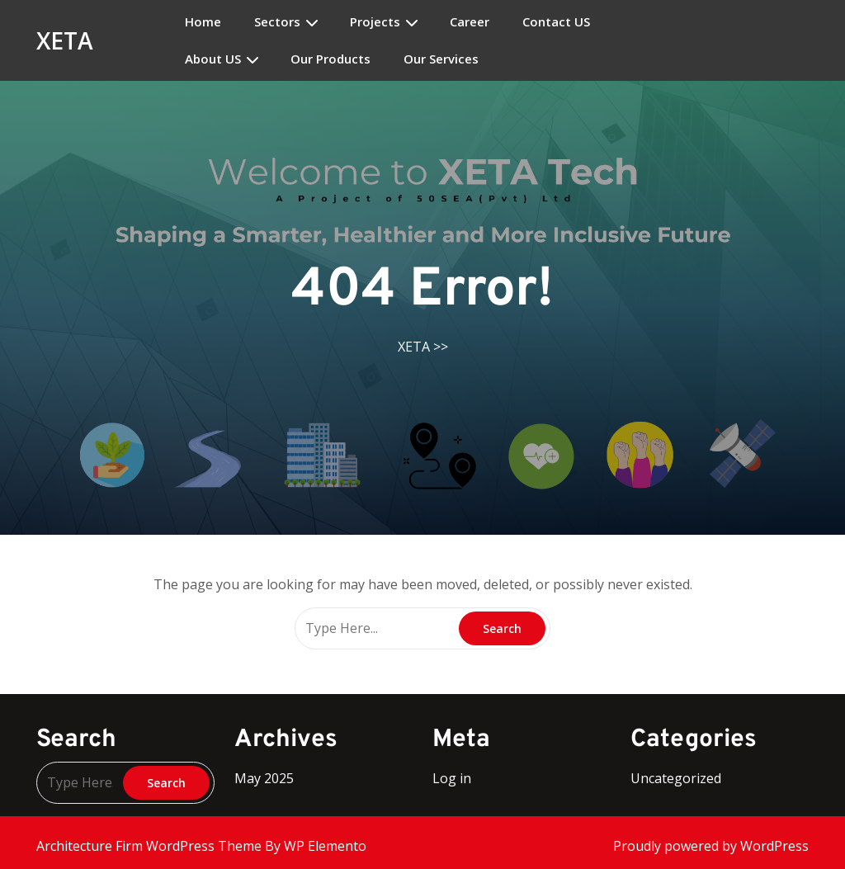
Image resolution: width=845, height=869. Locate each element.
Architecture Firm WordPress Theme (150, 846)
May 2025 (264, 778)
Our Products (330, 59)
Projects (375, 22)
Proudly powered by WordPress (711, 846)
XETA (64, 40)
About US (213, 59)
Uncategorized (675, 778)
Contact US (556, 22)
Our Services (441, 59)
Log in (451, 778)
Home (203, 22)
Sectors (277, 22)
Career (469, 22)
